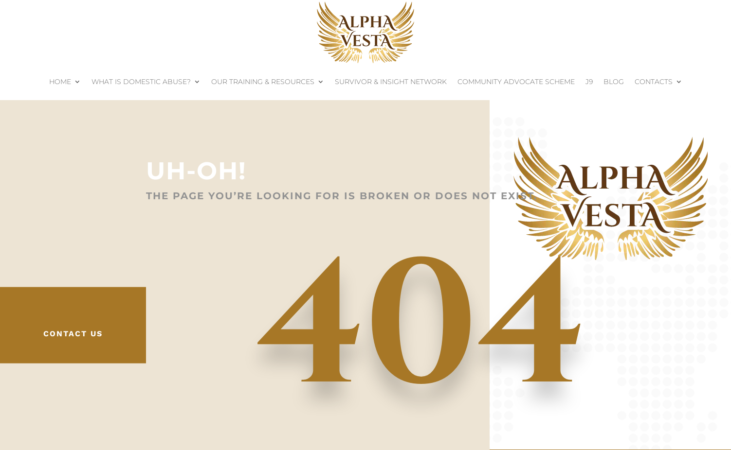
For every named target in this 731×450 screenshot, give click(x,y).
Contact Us (73, 333)
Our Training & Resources (262, 81)
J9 (589, 81)
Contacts (654, 81)
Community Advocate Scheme (516, 81)
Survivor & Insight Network (391, 81)
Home (60, 81)
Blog (613, 81)
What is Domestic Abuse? (141, 81)
